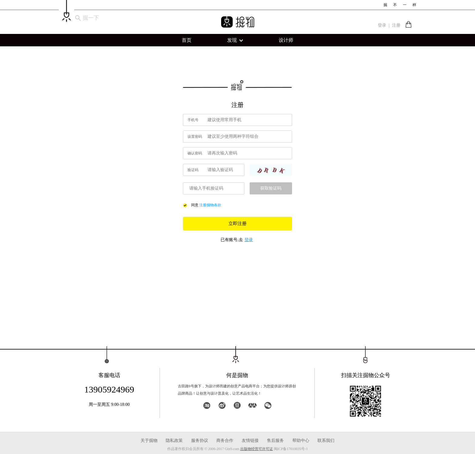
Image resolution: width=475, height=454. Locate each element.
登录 (382, 25)
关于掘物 (149, 440)
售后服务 (275, 440)
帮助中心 (300, 440)
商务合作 (224, 440)
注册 (396, 25)
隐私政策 (174, 440)
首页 (186, 40)
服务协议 (199, 440)
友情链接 (250, 440)
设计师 (286, 40)
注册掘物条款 (210, 205)
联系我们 (325, 440)
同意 (194, 205)
